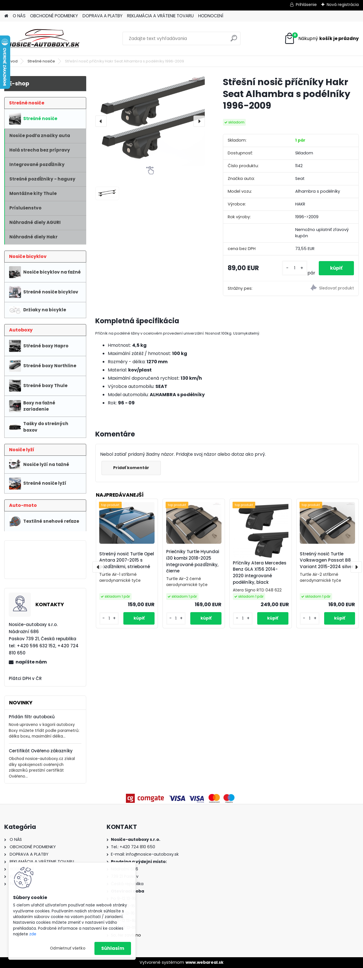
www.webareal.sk (204, 962)
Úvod (13, 61)
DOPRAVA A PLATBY (103, 16)
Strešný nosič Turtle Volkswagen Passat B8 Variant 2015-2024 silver (327, 560)
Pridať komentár (131, 468)
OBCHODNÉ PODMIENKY (54, 16)
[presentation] (101, 121)
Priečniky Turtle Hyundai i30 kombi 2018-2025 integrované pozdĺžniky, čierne (192, 561)
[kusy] (294, 268)
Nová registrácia (343, 4)
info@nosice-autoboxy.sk (152, 854)
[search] (234, 40)
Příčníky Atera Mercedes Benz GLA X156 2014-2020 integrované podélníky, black (259, 572)
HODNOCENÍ (210, 16)
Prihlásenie (306, 4)
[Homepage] (6, 16)
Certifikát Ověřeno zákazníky (41, 751)
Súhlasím (112, 948)
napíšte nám (31, 662)
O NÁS (19, 16)
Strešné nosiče (41, 61)
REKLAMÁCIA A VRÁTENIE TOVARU (160, 16)
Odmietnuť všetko (67, 948)
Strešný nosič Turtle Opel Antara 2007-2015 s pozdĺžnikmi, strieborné (126, 560)
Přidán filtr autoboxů (32, 717)
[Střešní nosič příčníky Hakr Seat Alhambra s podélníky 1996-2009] (150, 121)
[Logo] (43, 38)
